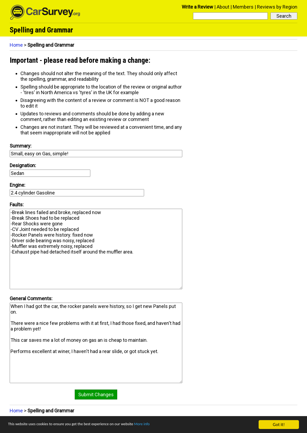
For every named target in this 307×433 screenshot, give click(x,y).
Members (243, 7)
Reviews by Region (277, 7)
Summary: (20, 146)
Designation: (23, 165)
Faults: (17, 204)
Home (16, 45)
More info (165, 425)
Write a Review (197, 7)
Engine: (17, 185)
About (223, 7)
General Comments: (31, 298)
